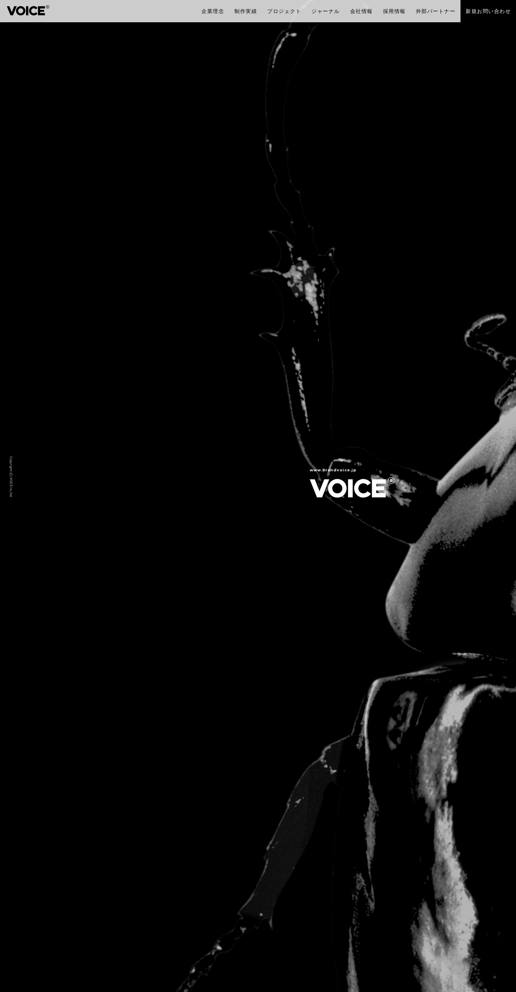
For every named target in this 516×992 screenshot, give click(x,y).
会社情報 (361, 11)
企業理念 (212, 11)
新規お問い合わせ (488, 11)
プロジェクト (284, 11)
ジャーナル (325, 11)
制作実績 (245, 11)
